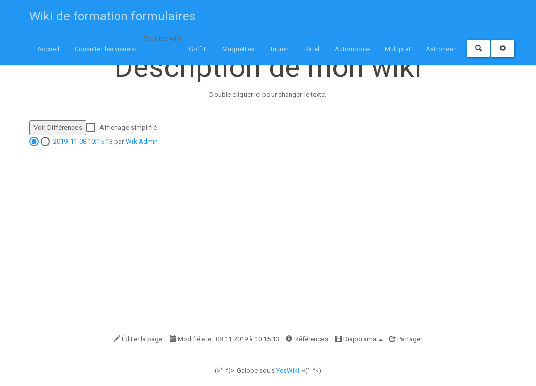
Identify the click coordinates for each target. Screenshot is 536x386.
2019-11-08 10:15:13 (83, 141)
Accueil (48, 49)
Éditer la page (138, 339)
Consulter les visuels (105, 49)
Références (307, 339)
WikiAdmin (142, 141)
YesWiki (288, 370)
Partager (405, 339)
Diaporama (359, 339)
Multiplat (398, 49)
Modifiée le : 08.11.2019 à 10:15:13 (225, 339)
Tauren (279, 49)
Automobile (352, 49)
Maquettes (238, 49)
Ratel (311, 49)
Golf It (198, 49)
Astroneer (440, 49)
